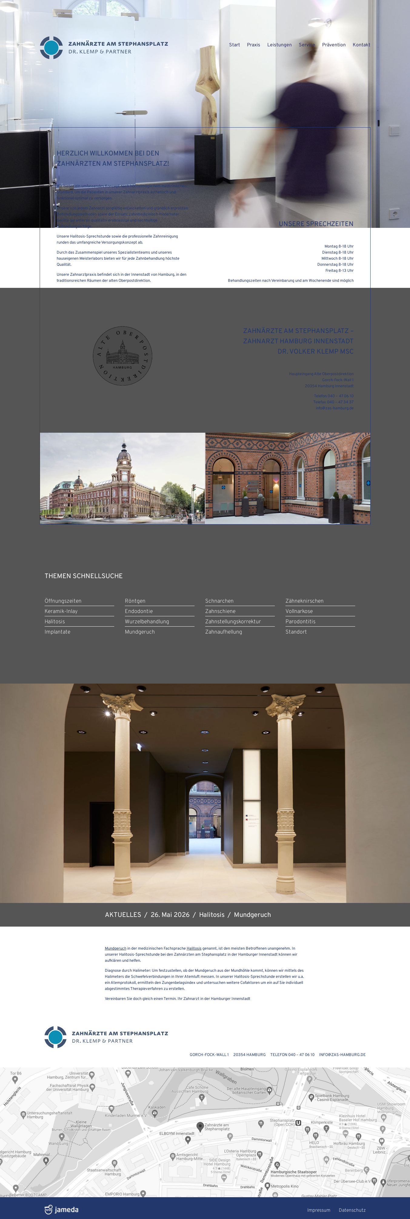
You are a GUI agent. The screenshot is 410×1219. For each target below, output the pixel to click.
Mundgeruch (140, 632)
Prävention (334, 45)
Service (307, 45)
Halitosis (55, 621)
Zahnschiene (220, 611)
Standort (296, 632)
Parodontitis (300, 621)
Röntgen (135, 601)
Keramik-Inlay (61, 611)
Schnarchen (219, 601)
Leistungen (279, 45)
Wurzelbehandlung (147, 621)
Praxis (253, 45)
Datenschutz (352, 1210)
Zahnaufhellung (223, 632)
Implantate (57, 632)
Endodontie (139, 611)
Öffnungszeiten (63, 601)
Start (234, 45)
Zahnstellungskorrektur (233, 621)
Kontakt (361, 45)
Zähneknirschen (304, 601)
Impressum (318, 1210)
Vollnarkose (299, 611)
